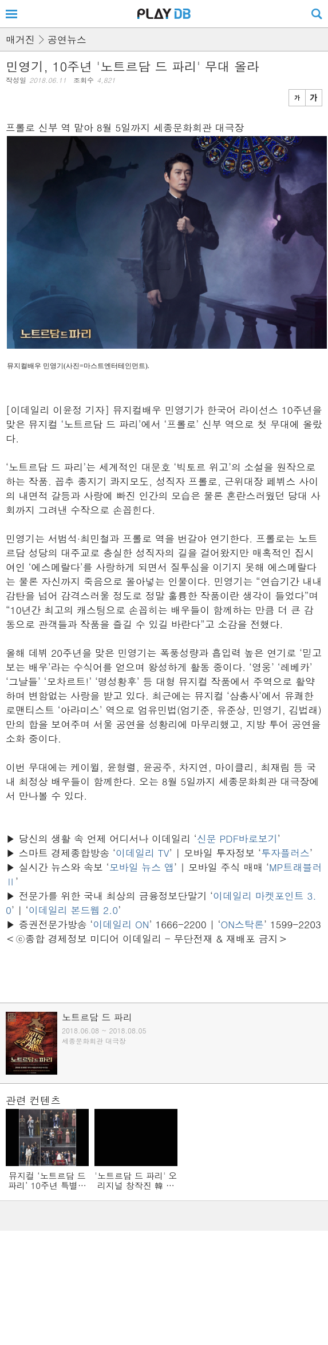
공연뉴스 (67, 39)
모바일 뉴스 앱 (141, 867)
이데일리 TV (142, 853)
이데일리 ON (121, 924)
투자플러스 (285, 853)
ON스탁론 (242, 924)
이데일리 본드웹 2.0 (73, 910)
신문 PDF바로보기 (237, 838)
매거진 (20, 39)
